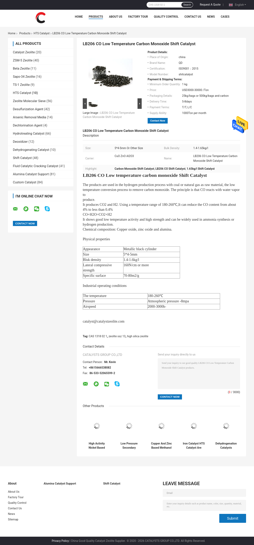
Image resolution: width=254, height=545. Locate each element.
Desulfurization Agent (28, 109)
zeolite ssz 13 (117, 336)
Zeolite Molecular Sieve (29, 101)
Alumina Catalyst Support (31, 174)
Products (96, 16)
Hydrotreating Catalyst (28, 133)
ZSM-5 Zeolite (23, 60)
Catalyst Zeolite (24, 52)
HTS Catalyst (42, 33)
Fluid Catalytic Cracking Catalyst (35, 166)
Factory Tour (138, 16)
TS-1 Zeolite (21, 85)
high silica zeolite (137, 336)
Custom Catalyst (24, 182)
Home (79, 16)
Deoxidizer (20, 142)
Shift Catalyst (22, 158)
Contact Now (157, 120)
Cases (225, 16)
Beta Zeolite (21, 68)
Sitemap (13, 519)
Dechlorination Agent (27, 125)
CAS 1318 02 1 (98, 336)
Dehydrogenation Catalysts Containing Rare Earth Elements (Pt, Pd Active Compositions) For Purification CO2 (226, 445)
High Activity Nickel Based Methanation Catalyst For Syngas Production (97, 445)
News (211, 16)
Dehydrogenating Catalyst (31, 150)
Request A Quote (210, 4)
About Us (115, 16)
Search (187, 4)
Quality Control (166, 16)
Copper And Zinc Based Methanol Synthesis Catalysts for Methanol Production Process (161, 445)
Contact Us (192, 16)
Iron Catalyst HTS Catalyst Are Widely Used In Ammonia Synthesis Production (194, 445)
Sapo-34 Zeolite (24, 77)
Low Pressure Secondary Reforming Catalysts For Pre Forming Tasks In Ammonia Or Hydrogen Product (129, 445)
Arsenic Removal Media (29, 117)
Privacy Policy (60, 540)
